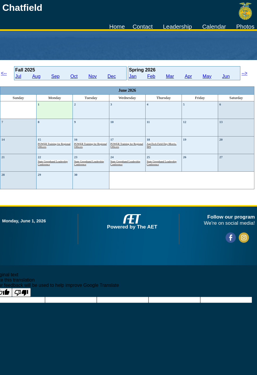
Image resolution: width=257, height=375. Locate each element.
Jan (133, 76)
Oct (74, 76)
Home (117, 26)
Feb (151, 76)
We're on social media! (229, 223)
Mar (170, 76)
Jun (226, 76)
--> (244, 73)
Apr (188, 76)
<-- (4, 73)
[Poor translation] (21, 292)
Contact (142, 26)
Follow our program (231, 217)
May (207, 76)
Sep (55, 76)
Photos (245, 26)
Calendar (214, 26)
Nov (92, 76)
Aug (36, 76)
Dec (112, 76)
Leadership (177, 26)
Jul (18, 76)
